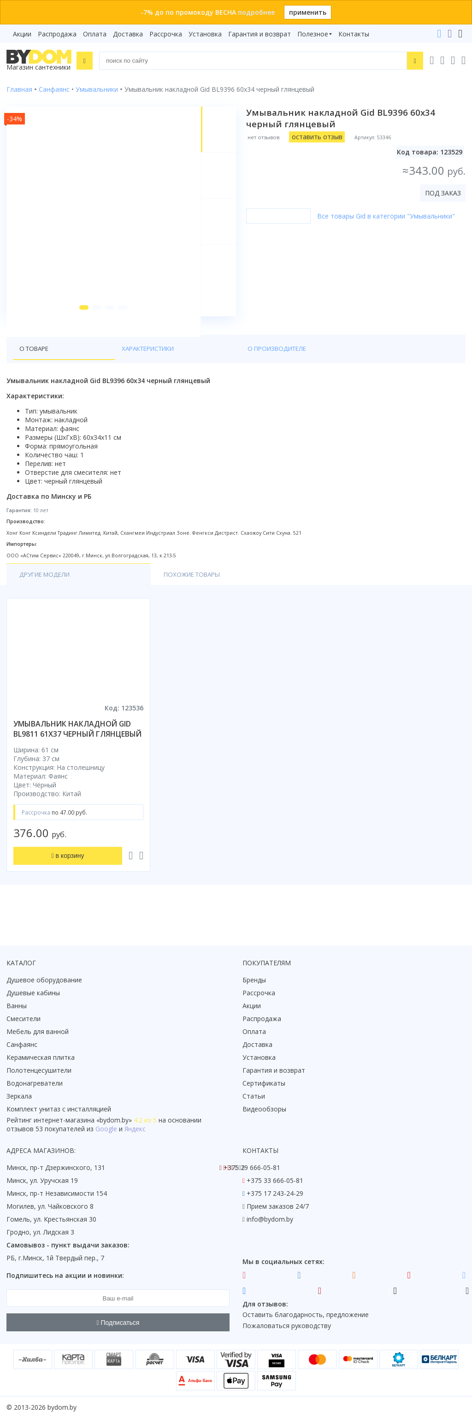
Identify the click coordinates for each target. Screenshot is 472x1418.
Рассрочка (165, 34)
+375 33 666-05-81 (275, 1180)
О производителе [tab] (170, 369)
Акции (22, 34)
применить (307, 12)
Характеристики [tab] (95, 369)
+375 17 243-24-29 (275, 1193)
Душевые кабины (33, 992)
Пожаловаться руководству (286, 1325)
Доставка (128, 34)
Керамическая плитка (40, 1057)
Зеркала (19, 1096)
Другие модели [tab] (47, 596)
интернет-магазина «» (83, 1120)
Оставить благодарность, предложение (305, 1314)
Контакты (353, 34)
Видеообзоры (264, 1109)
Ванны (16, 1005)
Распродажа (57, 34)
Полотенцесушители (38, 1070)
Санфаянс (21, 1044)
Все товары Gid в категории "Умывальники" (389, 216)
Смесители (23, 1018)
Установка (205, 34)
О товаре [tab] (35, 369)
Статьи (253, 1096)
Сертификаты (263, 1083)
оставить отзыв (320, 136)
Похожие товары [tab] (132, 596)
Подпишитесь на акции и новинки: (65, 1275)
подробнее (256, 12)
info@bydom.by (270, 1219)
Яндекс (135, 1128)
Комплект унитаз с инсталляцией (58, 1109)
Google (106, 1128)
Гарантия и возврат (259, 34)
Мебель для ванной (37, 1031)
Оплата (94, 34)
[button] (78, 328)
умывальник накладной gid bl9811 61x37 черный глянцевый (77, 751)
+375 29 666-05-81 (252, 1167)
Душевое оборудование (44, 979)
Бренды (254, 979)
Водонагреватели (34, 1083)
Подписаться (118, 1322)
